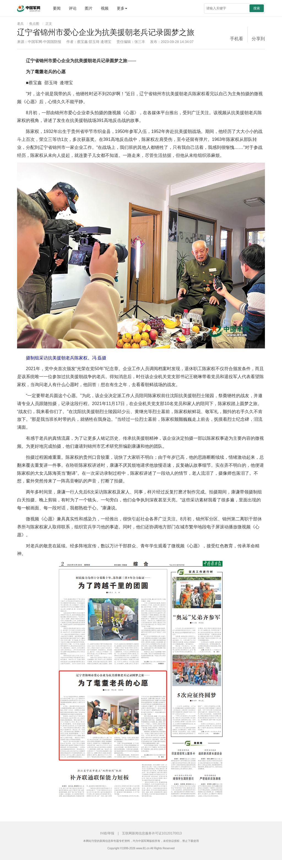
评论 (73, 8)
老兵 (20, 24)
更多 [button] (122, 8)
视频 (105, 8)
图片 (89, 8)
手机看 (236, 38)
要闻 (57, 8)
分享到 (258, 38)
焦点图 (34, 24)
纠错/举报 (107, 833)
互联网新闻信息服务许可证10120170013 (152, 833)
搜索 (256, 8)
